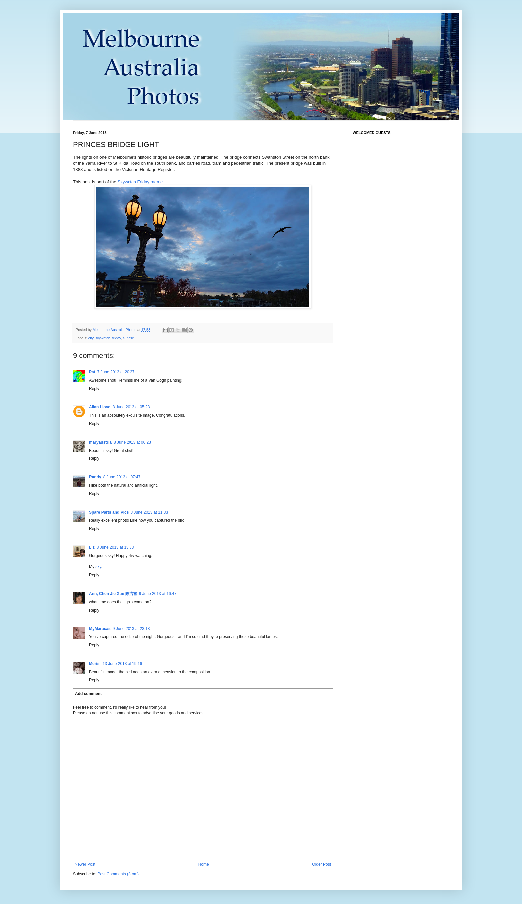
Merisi (95, 663)
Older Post (321, 864)
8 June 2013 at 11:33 (149, 512)
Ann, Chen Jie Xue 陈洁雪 (113, 593)
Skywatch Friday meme (140, 181)
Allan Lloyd (100, 407)
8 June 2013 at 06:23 (132, 442)
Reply (94, 388)
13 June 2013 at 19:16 (122, 663)
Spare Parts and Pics (109, 512)
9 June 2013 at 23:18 (131, 628)
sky (98, 566)
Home (203, 864)
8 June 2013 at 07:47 (122, 477)
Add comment (88, 693)
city (90, 338)
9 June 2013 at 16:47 (158, 593)
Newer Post (85, 864)
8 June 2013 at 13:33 (115, 547)
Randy (95, 477)
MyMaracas (100, 628)
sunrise (128, 338)
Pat (92, 372)
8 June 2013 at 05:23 (131, 407)
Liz (92, 547)
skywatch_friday (108, 338)
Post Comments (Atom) (118, 874)
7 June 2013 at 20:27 (116, 372)
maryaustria (100, 442)
